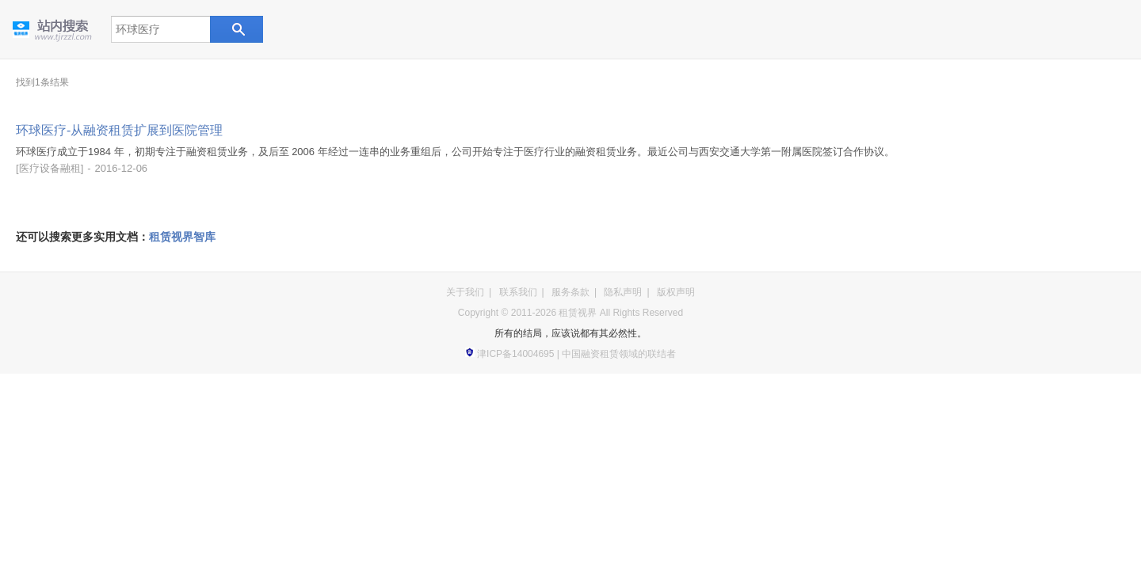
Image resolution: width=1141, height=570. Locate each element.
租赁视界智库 (182, 236)
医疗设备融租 (50, 168)
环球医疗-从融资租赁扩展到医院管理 (119, 130)
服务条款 (570, 292)
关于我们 (465, 292)
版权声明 (676, 292)
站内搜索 (235, 29)
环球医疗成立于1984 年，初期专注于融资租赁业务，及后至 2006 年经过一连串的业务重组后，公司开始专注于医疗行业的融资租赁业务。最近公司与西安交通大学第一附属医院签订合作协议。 (455, 152)
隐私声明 (623, 292)
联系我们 (518, 292)
